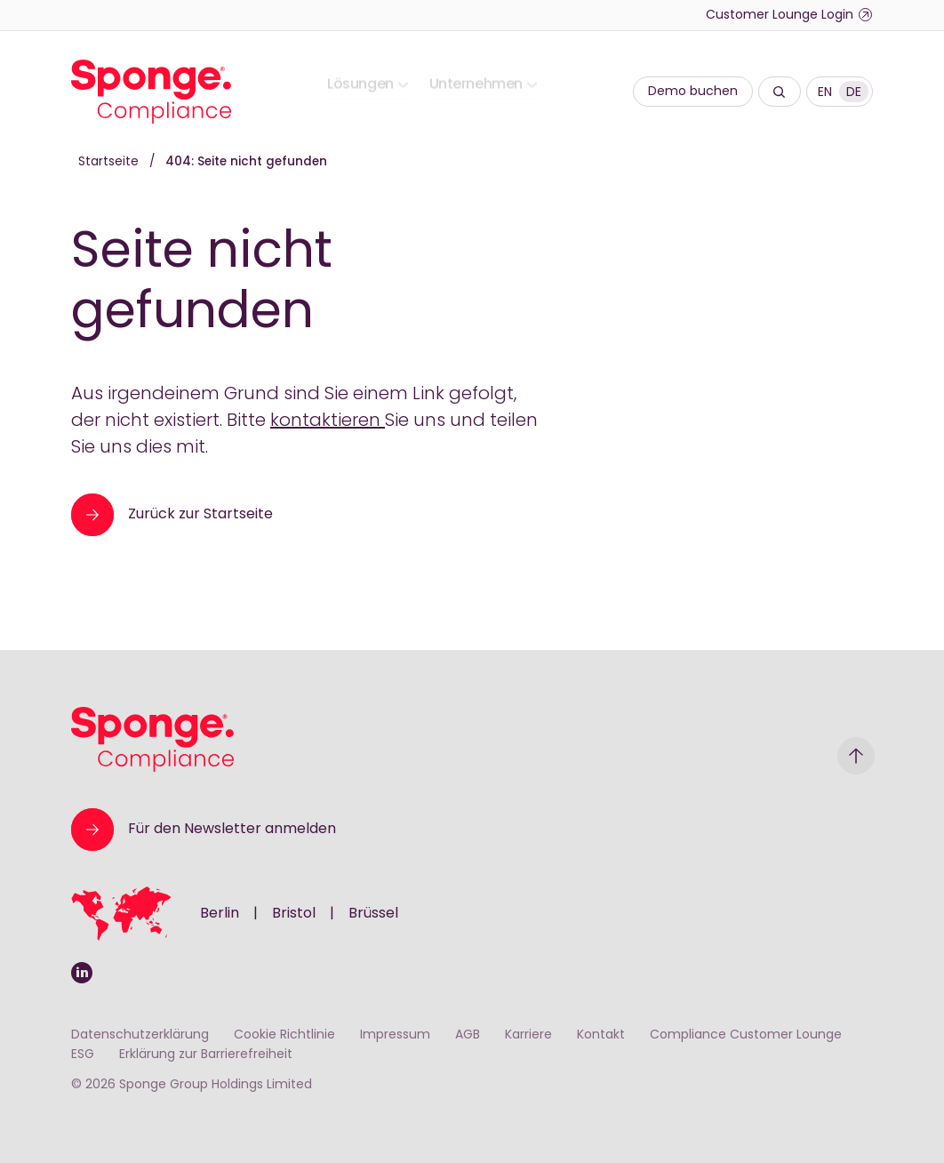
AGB (467, 1035)
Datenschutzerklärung (140, 1035)
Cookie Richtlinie (284, 1035)
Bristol (294, 914)
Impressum (395, 1035)
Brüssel (373, 914)
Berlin (219, 914)
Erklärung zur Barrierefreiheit (205, 1055)
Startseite (110, 162)
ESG (82, 1055)
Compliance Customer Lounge (746, 1035)
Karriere (528, 1035)
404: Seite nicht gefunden (246, 162)
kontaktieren (327, 421)
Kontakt (601, 1035)
